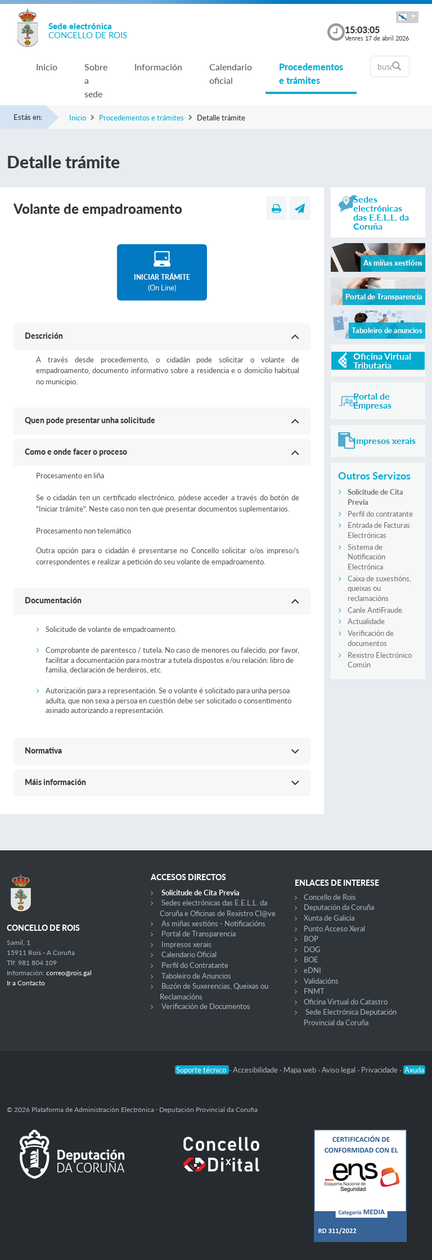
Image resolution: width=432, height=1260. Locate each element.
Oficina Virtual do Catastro (346, 1001)
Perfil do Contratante (194, 965)
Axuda (414, 1069)
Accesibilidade (256, 1069)
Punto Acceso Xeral (334, 928)
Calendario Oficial (189, 954)
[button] (407, 17)
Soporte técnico (202, 1069)
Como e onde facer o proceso (76, 451)
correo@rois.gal (69, 972)
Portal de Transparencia (198, 933)
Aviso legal (339, 1069)
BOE (311, 959)
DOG (312, 949)
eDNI (312, 970)
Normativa (43, 750)
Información (158, 66)
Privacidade (380, 1069)
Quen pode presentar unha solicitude (90, 420)
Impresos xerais (186, 944)
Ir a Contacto (26, 983)
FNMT (314, 991)
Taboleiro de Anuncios (196, 975)
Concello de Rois (330, 897)
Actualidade (366, 621)
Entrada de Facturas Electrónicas (379, 530)
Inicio (46, 66)
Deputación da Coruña (339, 907)
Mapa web (301, 1069)
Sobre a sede (95, 80)
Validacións (321, 980)
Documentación (53, 600)
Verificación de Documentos (205, 1006)
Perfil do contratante (380, 513)
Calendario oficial (230, 73)
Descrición (44, 335)
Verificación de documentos (371, 638)
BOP (311, 938)
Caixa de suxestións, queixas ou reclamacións (379, 588)
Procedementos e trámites (311, 73)
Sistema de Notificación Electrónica (366, 556)
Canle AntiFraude (375, 610)
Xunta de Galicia (329, 917)
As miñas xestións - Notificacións (213, 923)
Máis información (55, 782)
